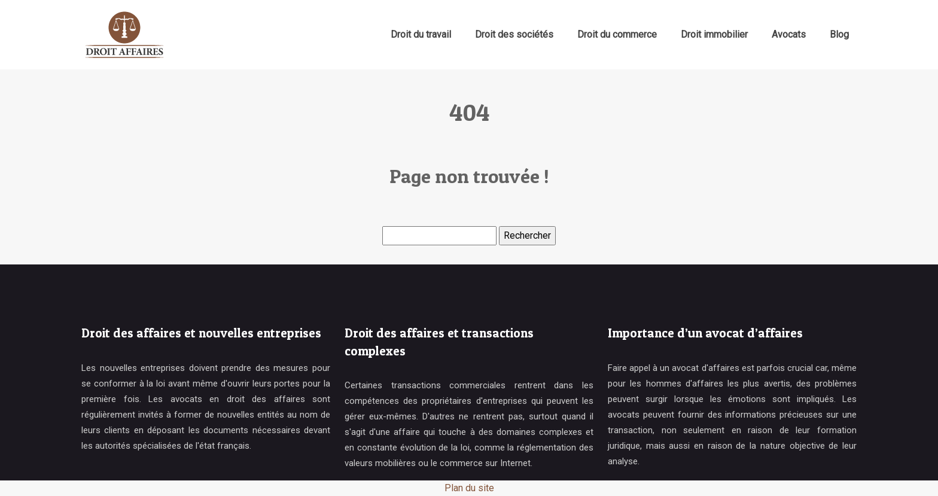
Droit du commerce (617, 34)
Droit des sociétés (514, 34)
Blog (839, 34)
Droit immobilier (714, 34)
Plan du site (469, 488)
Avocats (789, 34)
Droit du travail (421, 34)
